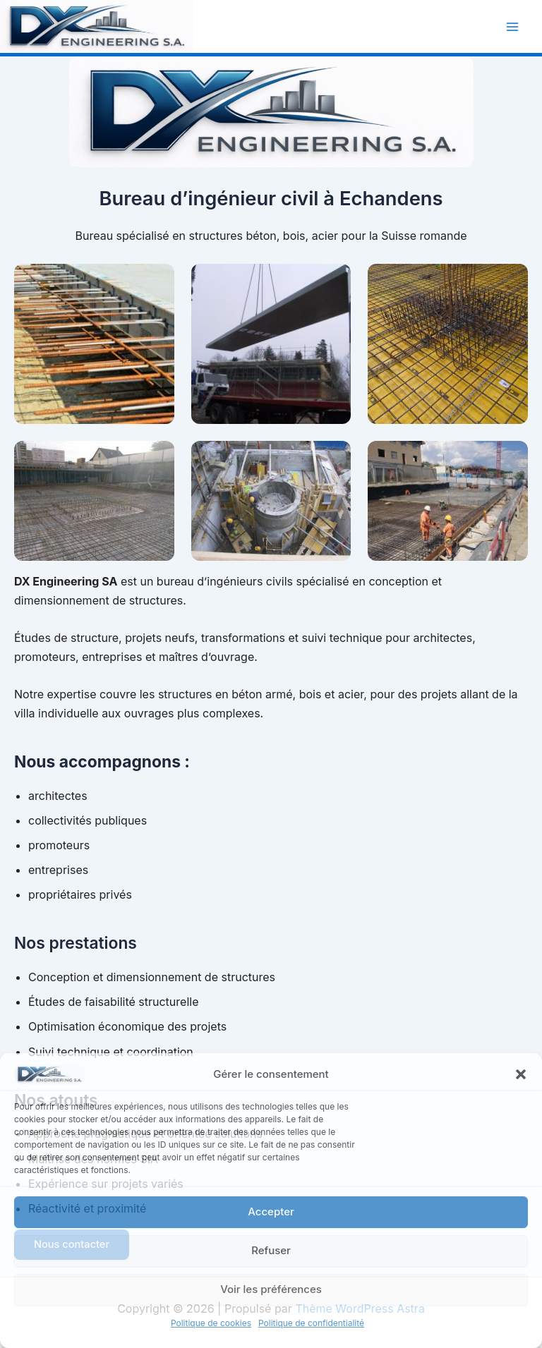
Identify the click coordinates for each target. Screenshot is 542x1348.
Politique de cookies (211, 1323)
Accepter (271, 1211)
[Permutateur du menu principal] (512, 26)
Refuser (271, 1250)
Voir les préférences (271, 1289)
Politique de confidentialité (311, 1323)
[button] (521, 1074)
